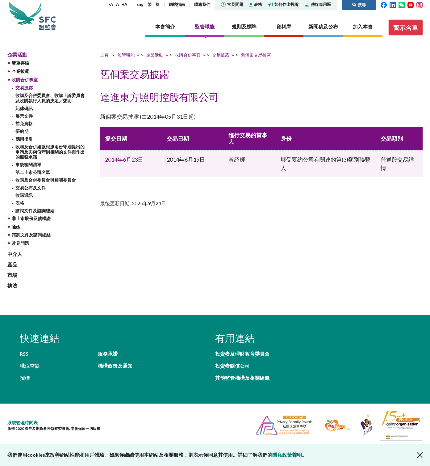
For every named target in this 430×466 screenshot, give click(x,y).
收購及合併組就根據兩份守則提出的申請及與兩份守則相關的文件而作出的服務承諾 (50, 152)
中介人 (14, 254)
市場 (12, 275)
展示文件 (24, 116)
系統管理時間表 (22, 422)
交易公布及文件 (30, 187)
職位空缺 (30, 366)
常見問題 (232, 4)
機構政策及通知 (115, 366)
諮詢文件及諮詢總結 (34, 210)
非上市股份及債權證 (31, 218)
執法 (12, 285)
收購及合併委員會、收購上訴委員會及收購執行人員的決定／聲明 (50, 98)
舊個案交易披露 (256, 54)
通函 (16, 226)
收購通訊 (24, 195)
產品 (12, 264)
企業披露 (20, 71)
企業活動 (17, 54)
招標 (25, 378)
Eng (140, 4)
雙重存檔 (20, 63)
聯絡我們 (202, 4)
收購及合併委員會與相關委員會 (45, 180)
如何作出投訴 (283, 4)
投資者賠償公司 (232, 366)
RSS (24, 354)
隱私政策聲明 (287, 455)
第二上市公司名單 (32, 172)
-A (111, 4)
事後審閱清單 (28, 164)
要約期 (21, 131)
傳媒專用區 (318, 4)
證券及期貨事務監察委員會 (47, 15)
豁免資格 (24, 123)
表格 (255, 4)
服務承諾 (108, 354)
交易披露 (24, 87)
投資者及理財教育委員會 (242, 354)
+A (124, 4)
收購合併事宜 (25, 79)
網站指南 (177, 4)
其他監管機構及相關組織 (242, 378)
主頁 (104, 54)
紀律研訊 (24, 108)
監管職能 (126, 54)
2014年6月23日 (124, 159)
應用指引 (24, 139)
